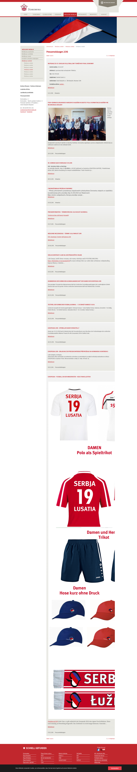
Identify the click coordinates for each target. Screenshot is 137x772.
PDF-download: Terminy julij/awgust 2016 (59, 237)
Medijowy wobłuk (28, 49)
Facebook (23, 112)
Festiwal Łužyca (98, 758)
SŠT (78, 758)
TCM (42, 762)
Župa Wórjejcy (27, 758)
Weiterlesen (51, 87)
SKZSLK (79, 760)
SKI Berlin (79, 753)
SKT (78, 755)
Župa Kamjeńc (27, 760)
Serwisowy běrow (99, 755)
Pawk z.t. (61, 755)
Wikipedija (97, 762)
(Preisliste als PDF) (53, 721)
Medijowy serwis (26, 56)
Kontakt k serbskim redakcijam (30, 58)
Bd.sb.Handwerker (46, 758)
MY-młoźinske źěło (99, 753)
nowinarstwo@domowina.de (28, 110)
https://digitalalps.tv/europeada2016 (59, 261)
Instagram (29, 112)
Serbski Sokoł (62, 760)
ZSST (42, 755)
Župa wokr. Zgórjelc (28, 762)
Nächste (112, 55)
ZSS (42, 760)
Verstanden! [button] (115, 768)
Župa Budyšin (27, 755)
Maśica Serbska (63, 753)
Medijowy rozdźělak (27, 54)
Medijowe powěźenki (28, 52)
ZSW (60, 758)
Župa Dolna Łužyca (46, 753)
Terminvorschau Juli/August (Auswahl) (58, 215)
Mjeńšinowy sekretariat (100, 760)
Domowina (26, 753)
